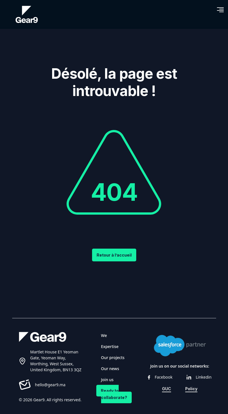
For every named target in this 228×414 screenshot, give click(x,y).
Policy (191, 388)
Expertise (110, 346)
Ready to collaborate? (114, 394)
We (104, 335)
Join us (107, 379)
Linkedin (199, 377)
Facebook (160, 377)
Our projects (113, 357)
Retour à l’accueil (114, 255)
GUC (166, 388)
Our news (110, 368)
